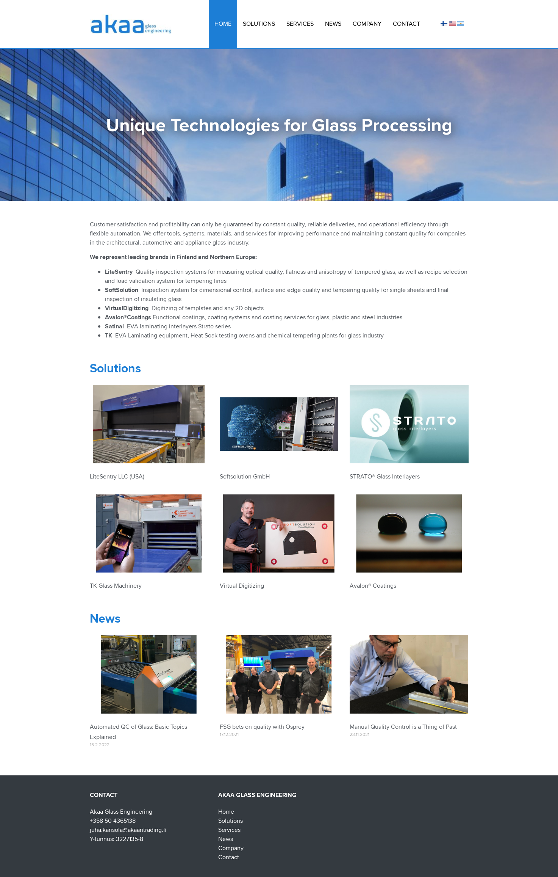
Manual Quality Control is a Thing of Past (403, 726)
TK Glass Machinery (116, 585)
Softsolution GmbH (245, 476)
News (333, 23)
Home (222, 23)
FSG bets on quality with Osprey (262, 726)
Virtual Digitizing (242, 585)
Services (300, 23)
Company (367, 23)
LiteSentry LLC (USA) (117, 476)
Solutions (259, 23)
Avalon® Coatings (373, 585)
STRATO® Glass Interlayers (385, 476)
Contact (406, 23)
